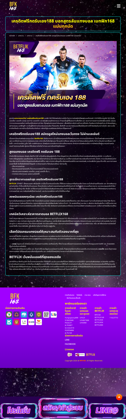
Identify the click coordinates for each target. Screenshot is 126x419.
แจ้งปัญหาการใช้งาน (99, 295)
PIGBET (70, 325)
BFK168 (98, 315)
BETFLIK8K (99, 325)
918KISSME (69, 320)
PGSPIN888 (69, 330)
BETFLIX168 (99, 317)
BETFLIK (12, 183)
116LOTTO (114, 318)
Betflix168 (38, 138)
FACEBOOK (70, 344)
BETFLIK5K (99, 322)
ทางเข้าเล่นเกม (69, 295)
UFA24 (82, 318)
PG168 (69, 333)
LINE (67, 339)
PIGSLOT (68, 323)
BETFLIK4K (99, 320)
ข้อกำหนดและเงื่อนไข (73, 298)
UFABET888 (84, 320)
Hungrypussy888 (71, 318)
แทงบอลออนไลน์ (20, 118)
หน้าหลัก (12, 36)
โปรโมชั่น (79, 295)
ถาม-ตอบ (88, 295)
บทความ (21, 36)
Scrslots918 (69, 328)
